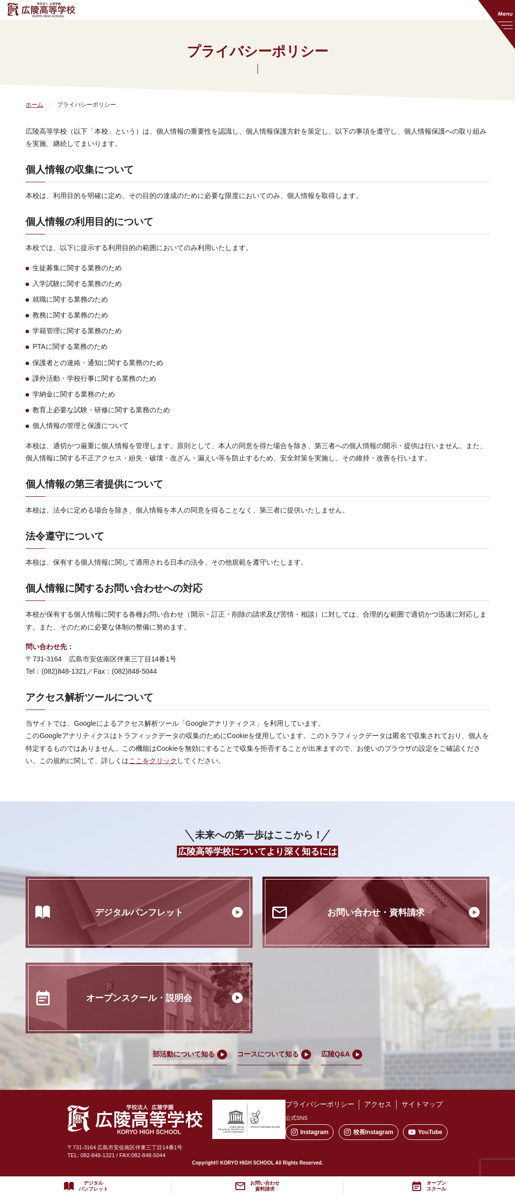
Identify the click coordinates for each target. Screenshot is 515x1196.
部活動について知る (184, 1054)
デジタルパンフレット (93, 1186)
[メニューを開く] (496, 24)
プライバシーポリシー (320, 1104)
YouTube (425, 1132)
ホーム (34, 104)
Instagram (309, 1132)
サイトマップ (422, 1104)
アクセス (378, 1104)
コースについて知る (268, 1054)
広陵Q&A (335, 1054)
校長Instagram (368, 1132)
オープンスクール (436, 1186)
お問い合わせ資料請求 (265, 1186)
